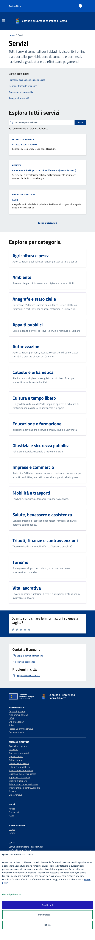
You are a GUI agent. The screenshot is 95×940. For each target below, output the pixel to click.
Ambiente (16, 165)
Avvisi (11, 815)
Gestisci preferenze (14, 894)
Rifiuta (47, 925)
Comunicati (14, 812)
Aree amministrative (18, 715)
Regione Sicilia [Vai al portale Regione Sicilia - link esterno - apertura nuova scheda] (15, 5)
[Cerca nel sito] (83, 21)
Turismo (12, 791)
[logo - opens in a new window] (49, 936)
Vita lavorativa (15, 795)
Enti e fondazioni (16, 722)
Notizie (12, 808)
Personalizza (47, 915)
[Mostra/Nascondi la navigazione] (3, 20)
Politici (12, 725)
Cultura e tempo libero (19, 767)
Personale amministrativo (21, 729)
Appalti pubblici (16, 756)
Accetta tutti (47, 905)
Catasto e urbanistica (23, 139)
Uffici (11, 718)
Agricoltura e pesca (18, 746)
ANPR (15, 199)
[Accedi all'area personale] (80, 6)
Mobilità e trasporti (18, 781)
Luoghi (12, 829)
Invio (80, 122)
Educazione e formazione (21, 770)
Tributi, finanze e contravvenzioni (24, 788)
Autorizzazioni (15, 760)
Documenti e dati (17, 732)
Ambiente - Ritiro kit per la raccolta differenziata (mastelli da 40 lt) (44, 170)
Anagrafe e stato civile (23, 194)
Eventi (12, 833)
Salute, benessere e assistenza (23, 784)
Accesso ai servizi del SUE (24, 144)
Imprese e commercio (19, 777)
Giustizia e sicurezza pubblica (22, 774)
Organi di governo (17, 711)
